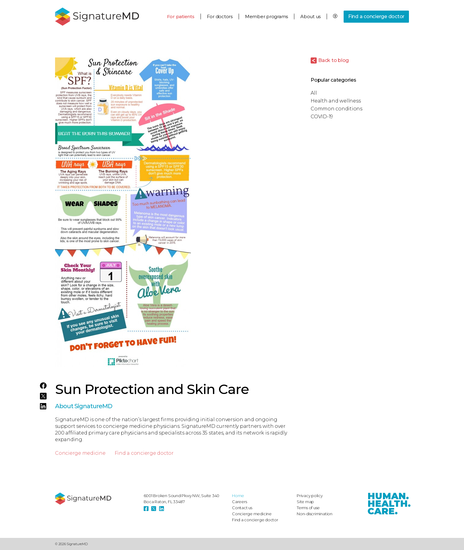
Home (238, 495)
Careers (239, 501)
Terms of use (308, 507)
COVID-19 (322, 116)
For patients (180, 16)
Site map (305, 501)
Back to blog (333, 60)
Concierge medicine (80, 453)
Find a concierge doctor (376, 16)
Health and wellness (336, 101)
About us (310, 16)
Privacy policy (310, 495)
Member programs (266, 16)
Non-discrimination (314, 513)
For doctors (220, 16)
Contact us (242, 507)
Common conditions (336, 109)
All (314, 93)
